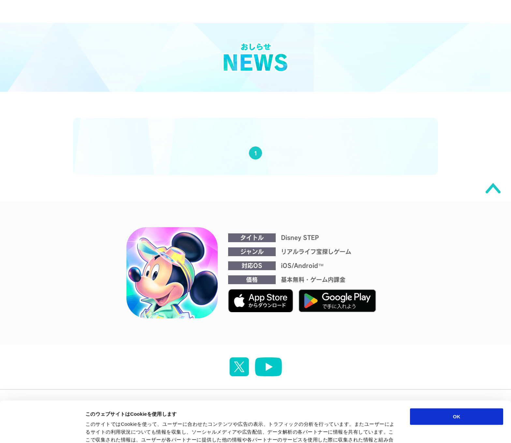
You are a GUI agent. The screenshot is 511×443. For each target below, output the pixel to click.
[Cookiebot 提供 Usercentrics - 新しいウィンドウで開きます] (42, 430)
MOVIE (301, 11)
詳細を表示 (314, 430)
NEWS (250, 11)
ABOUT (354, 11)
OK (456, 378)
